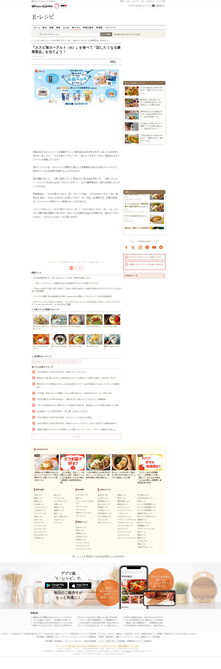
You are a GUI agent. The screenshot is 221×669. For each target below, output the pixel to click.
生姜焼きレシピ (104, 501)
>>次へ (80, 268)
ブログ (111, 634)
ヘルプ (101, 641)
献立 (45, 27)
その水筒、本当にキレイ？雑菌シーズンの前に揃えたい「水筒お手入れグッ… (151, 126)
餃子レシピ (122, 498)
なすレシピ (38, 520)
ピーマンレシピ (40, 526)
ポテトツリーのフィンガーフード (41, 322)
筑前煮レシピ (103, 507)
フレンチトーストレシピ (127, 538)
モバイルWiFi (181, 634)
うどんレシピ (103, 520)
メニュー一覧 (160, 1)
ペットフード (127, 637)
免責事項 (147, 641)
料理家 (99, 27)
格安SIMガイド (148, 634)
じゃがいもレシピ (41, 507)
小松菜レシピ (39, 538)
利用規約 (58, 641)
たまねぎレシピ (40, 510)
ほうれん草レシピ (41, 535)
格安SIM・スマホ (133, 634)
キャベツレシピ (40, 513)
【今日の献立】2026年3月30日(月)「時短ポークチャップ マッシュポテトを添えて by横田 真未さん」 (78, 423)
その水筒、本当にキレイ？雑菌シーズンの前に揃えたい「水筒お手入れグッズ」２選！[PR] (74, 393)
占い (143, 1)
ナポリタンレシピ (124, 516)
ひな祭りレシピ (82, 536)
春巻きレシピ (123, 504)
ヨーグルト (58, 362)
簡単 (58, 27)
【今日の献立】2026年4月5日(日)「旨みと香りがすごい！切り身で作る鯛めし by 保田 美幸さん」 (118, 623)
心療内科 (92, 634)
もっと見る (76, 437)
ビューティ (136, 1)
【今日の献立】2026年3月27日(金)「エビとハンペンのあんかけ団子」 (65, 417)
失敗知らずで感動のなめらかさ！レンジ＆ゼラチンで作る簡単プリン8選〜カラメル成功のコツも (72, 617)
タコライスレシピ (124, 532)
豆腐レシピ (58, 504)
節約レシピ (141, 532)
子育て (122, 1)
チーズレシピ (59, 498)
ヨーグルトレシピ (60, 501)
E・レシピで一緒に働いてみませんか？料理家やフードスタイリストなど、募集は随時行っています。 (98, 646)
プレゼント (150, 1)
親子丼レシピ (103, 495)
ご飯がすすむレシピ (145, 547)
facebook (126, 247)
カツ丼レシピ (103, 498)
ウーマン (65, 637)
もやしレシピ (39, 523)
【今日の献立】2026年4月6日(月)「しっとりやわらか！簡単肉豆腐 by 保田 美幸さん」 (68, 623)
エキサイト (160, 6)
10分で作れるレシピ (145, 498)
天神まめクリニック (78, 634)
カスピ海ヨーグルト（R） (42, 362)
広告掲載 (121, 641)
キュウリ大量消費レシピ (146, 510)
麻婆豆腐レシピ (123, 501)
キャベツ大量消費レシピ (146, 504)
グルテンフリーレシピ (145, 529)
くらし (128, 1)
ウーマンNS (69, 362)
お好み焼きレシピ (104, 513)
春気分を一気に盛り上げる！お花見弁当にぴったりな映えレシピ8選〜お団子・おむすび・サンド (76, 378)
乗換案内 (92, 637)
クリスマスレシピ (82, 546)
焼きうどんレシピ (104, 523)
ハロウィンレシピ (82, 543)
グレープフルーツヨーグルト (41, 341)
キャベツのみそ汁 (132, 217)
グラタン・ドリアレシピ (127, 520)
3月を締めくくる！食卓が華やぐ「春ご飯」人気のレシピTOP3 (62, 411)
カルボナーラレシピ (125, 523)
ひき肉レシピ (39, 504)
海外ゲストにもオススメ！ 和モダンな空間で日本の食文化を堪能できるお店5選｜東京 (68, 625)
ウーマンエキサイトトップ (139, 6)
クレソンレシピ (82, 506)
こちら (127, 651)
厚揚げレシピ (59, 507)
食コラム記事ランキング (42, 367)
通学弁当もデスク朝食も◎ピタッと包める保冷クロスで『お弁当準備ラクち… (151, 114)
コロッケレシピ (123, 535)
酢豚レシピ (122, 495)
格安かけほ (169, 634)
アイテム (102, 634)
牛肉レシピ (38, 495)
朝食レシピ (141, 538)
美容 (117, 637)
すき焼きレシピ (104, 510)
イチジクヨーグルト (94, 320)
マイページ (110, 27)
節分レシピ (80, 530)
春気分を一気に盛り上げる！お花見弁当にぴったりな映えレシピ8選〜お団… (151, 102)
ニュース (82, 637)
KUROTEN (17, 634)
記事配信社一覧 (131, 275)
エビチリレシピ (123, 507)
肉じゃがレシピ (104, 504)
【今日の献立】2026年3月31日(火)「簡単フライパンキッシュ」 (62, 372)
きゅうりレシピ (40, 532)
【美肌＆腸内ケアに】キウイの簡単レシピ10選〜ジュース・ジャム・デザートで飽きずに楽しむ (76, 429)
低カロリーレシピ (144, 523)
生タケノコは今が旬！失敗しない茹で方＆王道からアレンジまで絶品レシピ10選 (111, 617)
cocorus (192, 634)
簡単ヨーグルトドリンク (112, 341)
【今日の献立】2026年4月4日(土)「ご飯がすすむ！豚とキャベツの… (151, 138)
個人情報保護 (90, 641)
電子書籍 (156, 637)
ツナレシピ (58, 523)
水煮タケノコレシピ (83, 513)
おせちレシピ (81, 527)
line (147, 247)
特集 (51, 27)
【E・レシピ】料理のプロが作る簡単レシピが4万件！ (98, 556)
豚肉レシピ (38, 498)
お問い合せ (110, 641)
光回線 (159, 634)
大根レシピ (38, 516)
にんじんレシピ (40, 529)
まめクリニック (61, 634)
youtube (154, 247)
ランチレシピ (142, 541)
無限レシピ (141, 535)
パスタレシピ (123, 513)
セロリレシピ (81, 510)
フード (77, 362)
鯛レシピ (79, 498)
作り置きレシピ (143, 495)
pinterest (161, 247)
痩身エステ (145, 637)
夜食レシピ (141, 544)
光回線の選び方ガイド (33, 634)
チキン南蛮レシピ (104, 516)
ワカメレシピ (59, 520)
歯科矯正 (109, 637)
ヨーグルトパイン (94, 340)
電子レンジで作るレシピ (146, 516)
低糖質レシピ (142, 520)
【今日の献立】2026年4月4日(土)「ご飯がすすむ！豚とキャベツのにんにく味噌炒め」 (72, 399)
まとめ (66, 27)
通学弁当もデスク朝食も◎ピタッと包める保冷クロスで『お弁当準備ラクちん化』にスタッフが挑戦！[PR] (79, 385)
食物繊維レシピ (143, 526)
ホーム (37, 27)
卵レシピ (57, 495)
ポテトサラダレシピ (125, 526)
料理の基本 (88, 27)
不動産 (101, 637)
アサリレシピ (81, 516)
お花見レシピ (81, 540)
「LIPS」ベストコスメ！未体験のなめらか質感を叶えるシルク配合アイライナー (67, 283)
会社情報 (48, 641)
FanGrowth (48, 634)
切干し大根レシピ (60, 516)
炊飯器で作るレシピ (145, 513)
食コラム (76, 27)
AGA (137, 637)
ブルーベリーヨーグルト (59, 341)
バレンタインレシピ (83, 549)
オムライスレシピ (124, 510)
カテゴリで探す (134, 34)
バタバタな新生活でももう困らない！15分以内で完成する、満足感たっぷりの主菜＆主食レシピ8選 (77, 405)
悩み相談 (40, 637)
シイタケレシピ (82, 495)
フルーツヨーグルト (112, 320)
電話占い (119, 634)
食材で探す (120, 34)
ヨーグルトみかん (76, 320)
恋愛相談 (49, 637)
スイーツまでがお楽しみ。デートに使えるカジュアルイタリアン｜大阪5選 (109, 625)
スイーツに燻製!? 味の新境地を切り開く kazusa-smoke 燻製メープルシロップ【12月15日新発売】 (73, 296)
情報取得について (134, 641)
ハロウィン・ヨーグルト (59, 322)
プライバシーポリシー (73, 641)
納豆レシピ (58, 513)
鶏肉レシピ (38, 501)
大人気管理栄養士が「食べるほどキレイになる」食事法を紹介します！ (63, 278)
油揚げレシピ (59, 510)
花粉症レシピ (81, 533)
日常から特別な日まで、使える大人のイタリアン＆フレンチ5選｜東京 (153, 617)
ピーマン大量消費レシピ (146, 507)
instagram (140, 247)
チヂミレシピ (123, 529)
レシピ (74, 637)
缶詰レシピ (141, 501)
